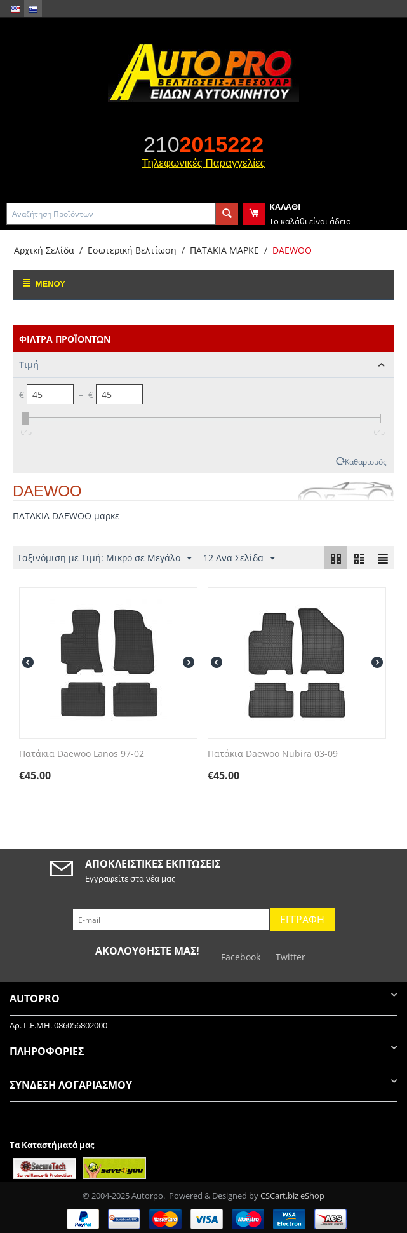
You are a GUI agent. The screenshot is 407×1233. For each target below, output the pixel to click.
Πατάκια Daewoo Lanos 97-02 (81, 754)
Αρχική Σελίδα (44, 250)
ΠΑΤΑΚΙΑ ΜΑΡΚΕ (224, 250)
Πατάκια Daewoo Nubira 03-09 (273, 754)
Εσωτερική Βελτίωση (132, 250)
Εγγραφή (302, 920)
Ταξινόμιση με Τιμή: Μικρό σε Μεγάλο (104, 558)
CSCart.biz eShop (292, 1195)
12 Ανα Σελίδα (239, 558)
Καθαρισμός (366, 461)
